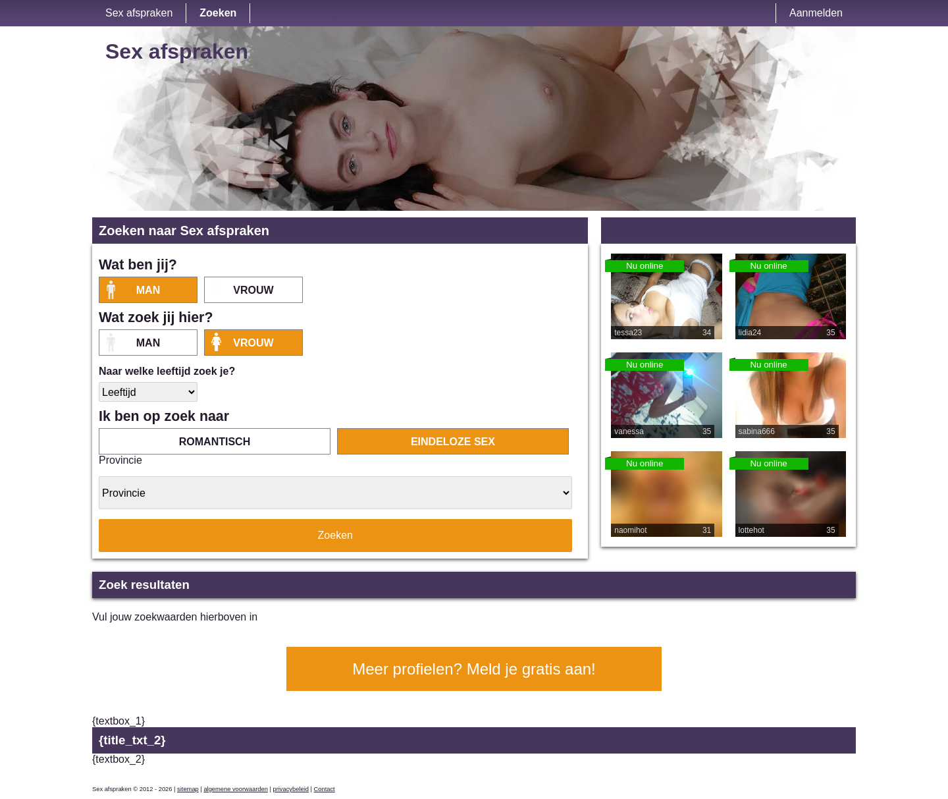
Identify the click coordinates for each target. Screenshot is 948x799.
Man (148, 290)
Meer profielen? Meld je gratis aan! (474, 669)
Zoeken (217, 12)
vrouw (253, 290)
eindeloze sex (453, 441)
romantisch (214, 441)
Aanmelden (816, 12)
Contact (324, 789)
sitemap (188, 789)
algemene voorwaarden (235, 789)
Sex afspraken (138, 12)
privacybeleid (290, 789)
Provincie (120, 460)
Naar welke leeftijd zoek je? (167, 371)
